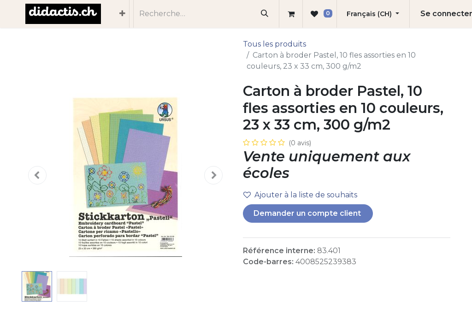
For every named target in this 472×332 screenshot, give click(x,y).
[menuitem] (122, 14)
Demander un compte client (308, 213)
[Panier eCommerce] (290, 14)
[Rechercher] (265, 14)
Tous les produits (274, 44)
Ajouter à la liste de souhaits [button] (300, 194)
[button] (37, 175)
